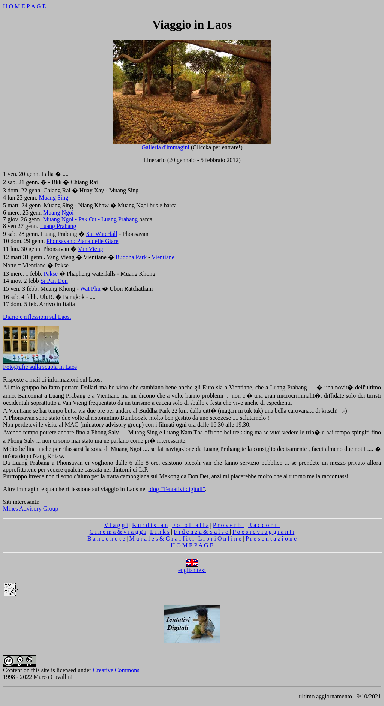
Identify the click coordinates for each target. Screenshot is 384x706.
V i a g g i (116, 525)
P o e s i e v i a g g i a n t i (263, 532)
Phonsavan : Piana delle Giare (82, 241)
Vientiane (163, 257)
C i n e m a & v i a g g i (118, 532)
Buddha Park (131, 257)
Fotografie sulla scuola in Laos (40, 364)
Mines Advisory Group (30, 508)
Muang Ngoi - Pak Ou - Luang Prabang (90, 219)
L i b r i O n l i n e (220, 538)
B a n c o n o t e (106, 538)
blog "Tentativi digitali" (176, 489)
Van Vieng (90, 249)
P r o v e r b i (228, 525)
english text (192, 567)
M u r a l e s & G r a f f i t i (161, 538)
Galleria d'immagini (192, 144)
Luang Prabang (58, 226)
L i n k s (160, 532)
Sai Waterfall (101, 234)
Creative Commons (116, 670)
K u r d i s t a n (150, 525)
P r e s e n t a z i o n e (271, 538)
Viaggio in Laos (192, 24)
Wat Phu (90, 288)
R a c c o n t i (264, 525)
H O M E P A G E (24, 6)
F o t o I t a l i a (190, 525)
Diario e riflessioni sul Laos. (37, 317)
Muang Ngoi (58, 212)
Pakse (50, 273)
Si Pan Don (54, 281)
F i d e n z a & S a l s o (202, 532)
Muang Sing (54, 197)
